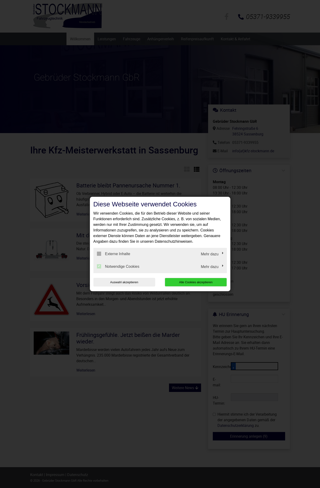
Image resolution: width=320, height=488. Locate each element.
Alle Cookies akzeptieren (196, 282)
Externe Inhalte (113, 254)
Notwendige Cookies (118, 266)
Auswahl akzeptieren (123, 282)
